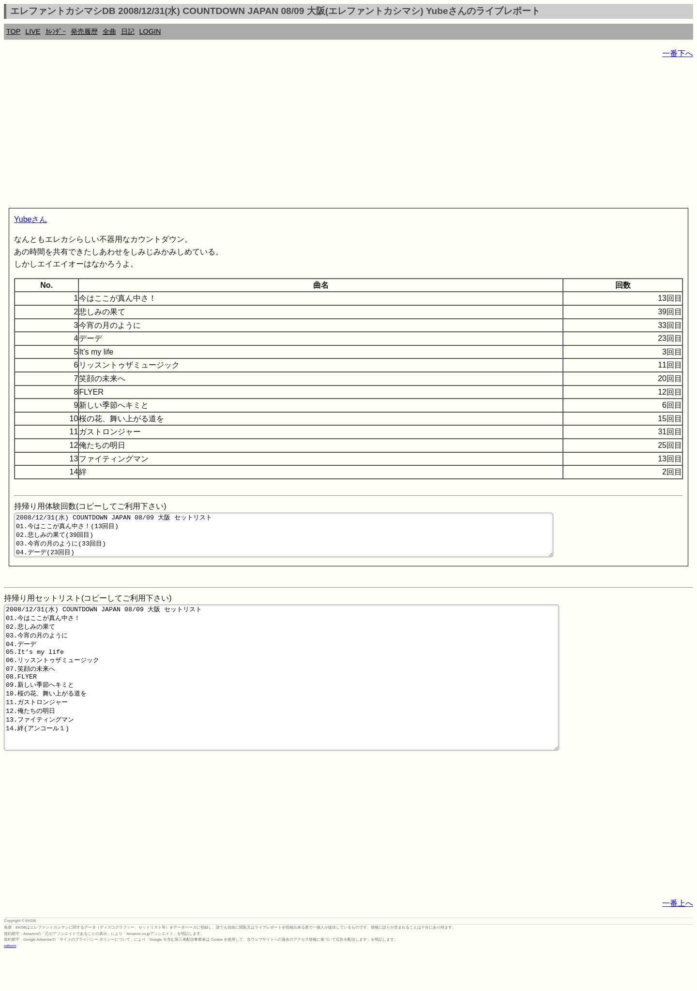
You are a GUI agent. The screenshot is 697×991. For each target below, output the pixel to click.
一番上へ (677, 941)
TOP (13, 31)
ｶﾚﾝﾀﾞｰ (55, 31)
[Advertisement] (294, 135)
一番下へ (677, 53)
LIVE (32, 31)
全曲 (109, 31)
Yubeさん (30, 219)
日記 (128, 31)
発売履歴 (84, 31)
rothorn (10, 983)
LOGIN (150, 31)
